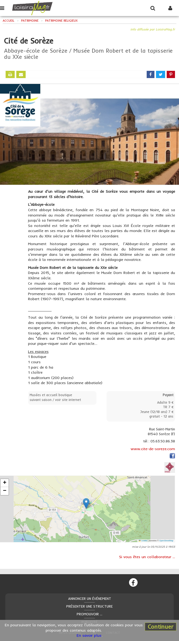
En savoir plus (89, 635)
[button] (86, 503)
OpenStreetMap (166, 540)
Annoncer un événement (89, 598)
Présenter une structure (89, 606)
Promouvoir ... (89, 614)
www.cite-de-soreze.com (153, 448)
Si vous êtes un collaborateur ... (147, 556)
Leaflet (143, 540)
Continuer (160, 626)
